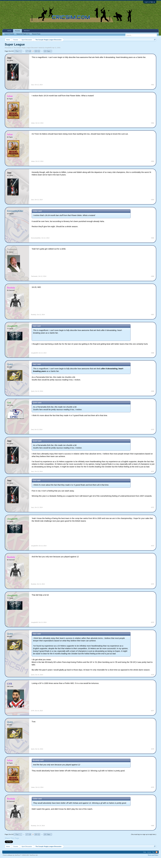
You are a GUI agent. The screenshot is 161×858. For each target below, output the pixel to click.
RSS (156, 852)
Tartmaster (34, 276)
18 (30, 51)
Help (144, 852)
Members (27, 30)
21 (39, 51)
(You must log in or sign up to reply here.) (143, 834)
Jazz (32, 84)
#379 (152, 787)
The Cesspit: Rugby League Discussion (26, 47)
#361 (152, 84)
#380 (152, 825)
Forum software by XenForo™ (20, 855)
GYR (32, 710)
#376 (152, 674)
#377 (152, 710)
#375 (152, 622)
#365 (152, 238)
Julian (33, 123)
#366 (152, 276)
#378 (152, 749)
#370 (152, 429)
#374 (152, 584)
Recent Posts (36, 34)
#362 (152, 123)
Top (153, 852)
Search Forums (9, 34)
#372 (152, 507)
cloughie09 (48, 47)
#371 (152, 471)
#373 (152, 545)
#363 (152, 161)
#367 (152, 314)
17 (27, 51)
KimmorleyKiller (15, 211)
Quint (10, 364)
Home (9, 30)
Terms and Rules (153, 855)
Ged (32, 429)
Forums (17, 31)
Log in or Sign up (150, 2)
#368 (152, 353)
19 (33, 51)
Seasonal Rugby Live (23, 34)
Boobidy (33, 314)
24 (45, 51)
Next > (49, 51)
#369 (152, 391)
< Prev (16, 51)
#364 (152, 199)
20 (36, 51)
